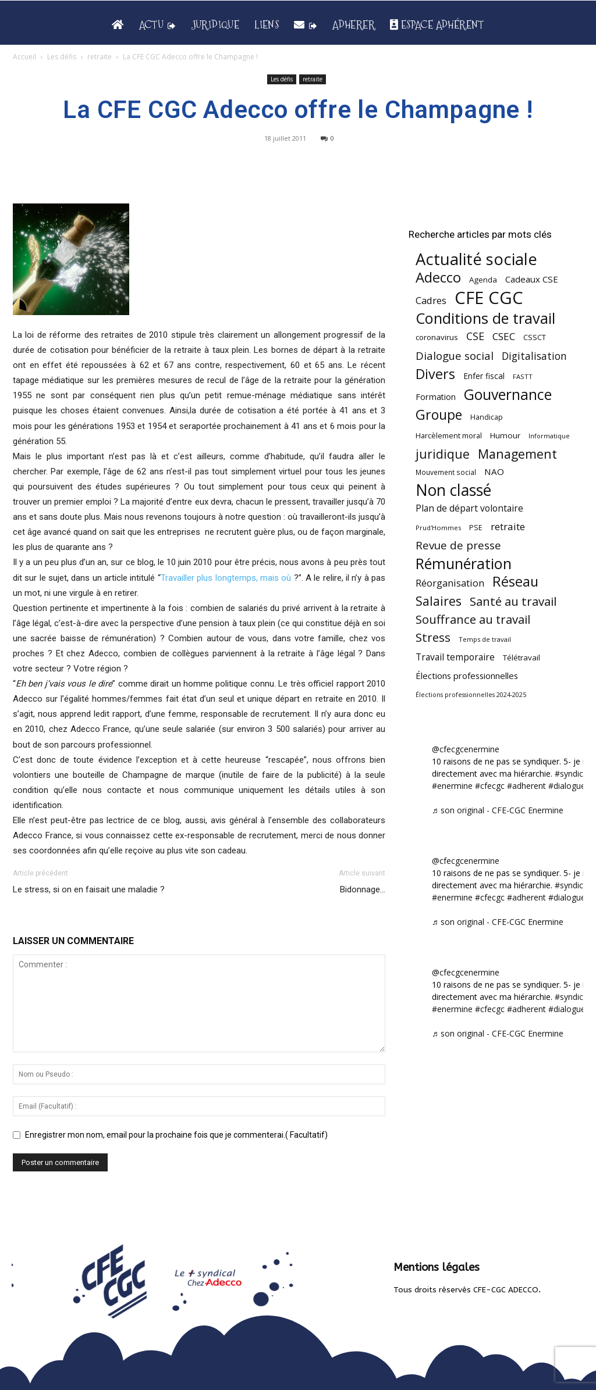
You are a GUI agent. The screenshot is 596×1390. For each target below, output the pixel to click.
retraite (99, 57)
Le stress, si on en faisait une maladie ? (89, 889)
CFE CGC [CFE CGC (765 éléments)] (489, 298)
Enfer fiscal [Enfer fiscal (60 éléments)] (484, 375)
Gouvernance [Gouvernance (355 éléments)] (508, 394)
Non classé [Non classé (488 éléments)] (453, 490)
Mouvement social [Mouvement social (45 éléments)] (446, 472)
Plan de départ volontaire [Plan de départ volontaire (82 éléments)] (469, 508)
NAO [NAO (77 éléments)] (494, 471)
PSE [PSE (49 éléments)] (476, 528)
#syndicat (573, 773)
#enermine (452, 785)
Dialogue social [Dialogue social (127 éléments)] (455, 355)
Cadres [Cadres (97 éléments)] (431, 300)
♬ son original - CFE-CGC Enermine (497, 810)
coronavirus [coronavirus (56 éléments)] (437, 337)
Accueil (24, 57)
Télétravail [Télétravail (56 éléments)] (521, 657)
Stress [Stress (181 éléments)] (433, 637)
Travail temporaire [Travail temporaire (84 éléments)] (455, 657)
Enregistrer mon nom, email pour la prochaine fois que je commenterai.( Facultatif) (176, 1134)
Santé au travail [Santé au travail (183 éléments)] (513, 601)
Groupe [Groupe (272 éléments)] (439, 415)
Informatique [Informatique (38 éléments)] (549, 435)
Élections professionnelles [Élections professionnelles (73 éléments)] (467, 675)
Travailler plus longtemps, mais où (227, 578)
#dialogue (567, 785)
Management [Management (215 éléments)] (517, 454)
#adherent (526, 785)
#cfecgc (490, 785)
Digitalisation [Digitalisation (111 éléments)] (534, 356)
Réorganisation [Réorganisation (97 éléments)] (450, 583)
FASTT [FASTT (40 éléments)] (523, 376)
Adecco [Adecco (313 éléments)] (438, 277)
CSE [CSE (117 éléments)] (475, 336)
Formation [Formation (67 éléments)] (436, 396)
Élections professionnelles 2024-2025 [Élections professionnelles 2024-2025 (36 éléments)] (471, 695)
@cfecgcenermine (465, 749)
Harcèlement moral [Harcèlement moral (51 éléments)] (449, 435)
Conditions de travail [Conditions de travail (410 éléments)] (485, 318)
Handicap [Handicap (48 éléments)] (486, 417)
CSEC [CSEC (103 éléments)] (503, 336)
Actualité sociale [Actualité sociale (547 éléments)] (476, 259)
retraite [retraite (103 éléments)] (508, 526)
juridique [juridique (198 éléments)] (443, 454)
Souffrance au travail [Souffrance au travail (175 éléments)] (473, 619)
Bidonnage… (362, 889)
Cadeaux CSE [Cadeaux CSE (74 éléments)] (531, 279)
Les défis (61, 57)
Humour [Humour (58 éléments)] (505, 435)
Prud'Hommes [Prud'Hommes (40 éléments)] (438, 527)
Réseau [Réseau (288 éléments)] (515, 582)
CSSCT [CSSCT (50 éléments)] (534, 337)
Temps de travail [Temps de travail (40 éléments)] (485, 639)
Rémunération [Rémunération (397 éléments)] (464, 564)
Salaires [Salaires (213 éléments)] (439, 601)
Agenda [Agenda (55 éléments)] (483, 279)
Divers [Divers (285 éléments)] (435, 374)
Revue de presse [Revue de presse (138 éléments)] (458, 545)
